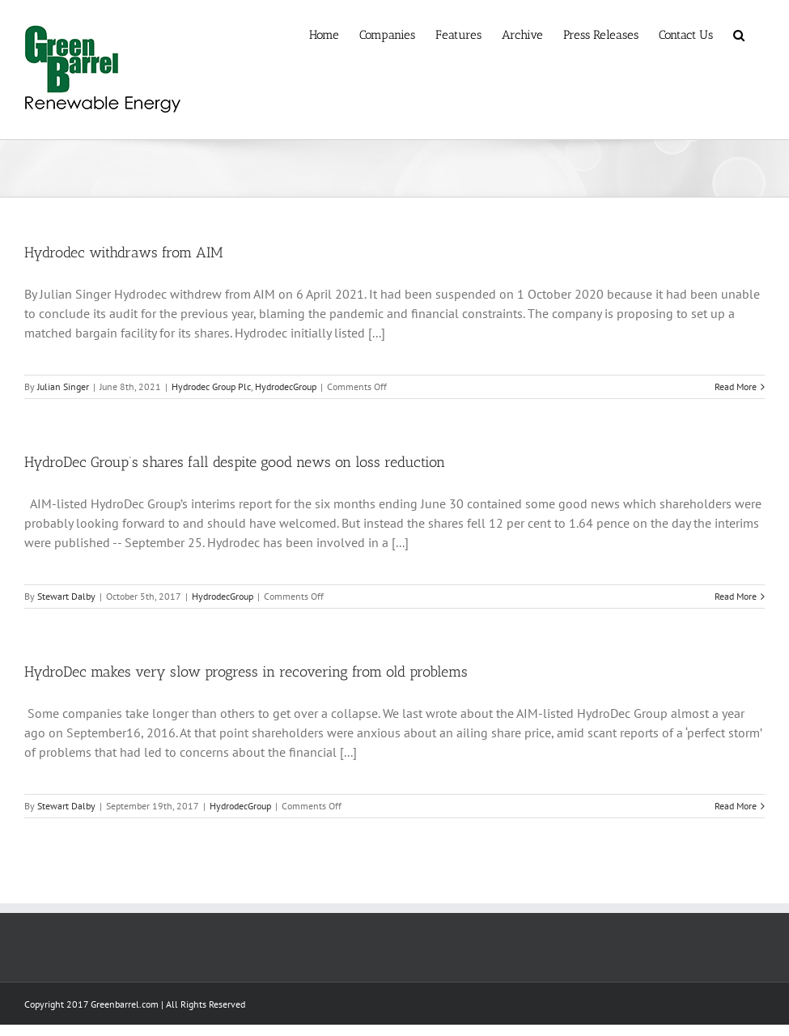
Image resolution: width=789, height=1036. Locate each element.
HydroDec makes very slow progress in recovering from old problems (246, 672)
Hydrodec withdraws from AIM (123, 252)
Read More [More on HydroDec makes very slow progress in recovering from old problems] (736, 806)
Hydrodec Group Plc (211, 386)
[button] (738, 34)
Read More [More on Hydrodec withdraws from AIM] (736, 386)
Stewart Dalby (66, 596)
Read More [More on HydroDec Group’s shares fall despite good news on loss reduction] (736, 596)
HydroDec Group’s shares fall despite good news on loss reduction (234, 462)
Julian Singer (63, 386)
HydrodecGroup (285, 386)
